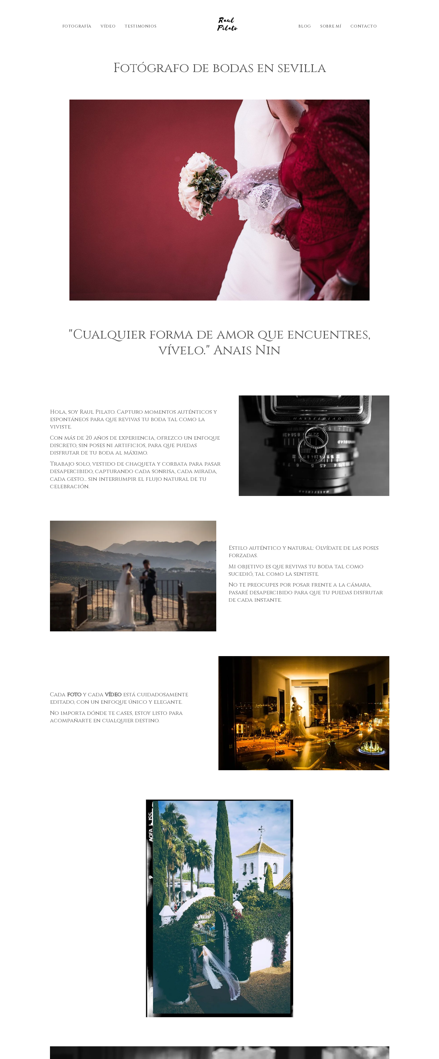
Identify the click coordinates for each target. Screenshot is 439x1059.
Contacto (363, 26)
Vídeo (108, 26)
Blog (304, 26)
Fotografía (77, 26)
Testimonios (140, 26)
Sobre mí (330, 26)
